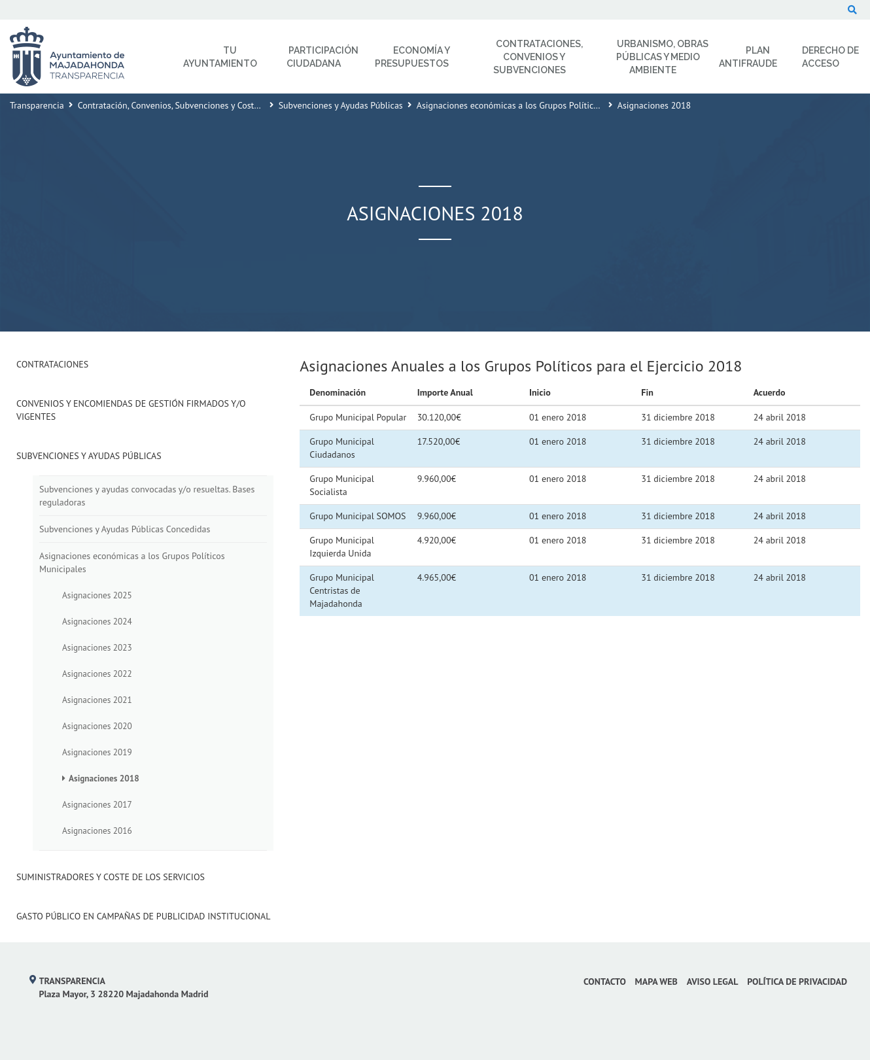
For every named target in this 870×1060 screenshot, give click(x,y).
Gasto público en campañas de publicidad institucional (143, 916)
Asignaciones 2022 (97, 673)
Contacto (604, 981)
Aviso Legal (713, 981)
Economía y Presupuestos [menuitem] (412, 57)
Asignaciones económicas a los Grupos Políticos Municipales (534, 105)
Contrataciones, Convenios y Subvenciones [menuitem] (538, 57)
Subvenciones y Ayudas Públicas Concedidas (124, 529)
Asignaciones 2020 (97, 726)
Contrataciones (52, 364)
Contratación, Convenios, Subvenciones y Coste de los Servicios (200, 105)
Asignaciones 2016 (97, 830)
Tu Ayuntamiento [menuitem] (220, 57)
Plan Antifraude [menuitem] (748, 57)
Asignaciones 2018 (104, 778)
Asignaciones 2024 (97, 621)
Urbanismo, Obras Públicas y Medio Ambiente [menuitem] (662, 57)
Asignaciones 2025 (97, 595)
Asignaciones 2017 (97, 804)
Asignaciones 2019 (97, 752)
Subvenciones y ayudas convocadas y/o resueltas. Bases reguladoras (146, 495)
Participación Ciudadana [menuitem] (322, 57)
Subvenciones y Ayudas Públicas (341, 105)
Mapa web (656, 981)
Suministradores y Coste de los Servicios (110, 877)
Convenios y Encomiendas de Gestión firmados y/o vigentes (131, 410)
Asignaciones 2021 (97, 700)
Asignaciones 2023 (97, 647)
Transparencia (37, 105)
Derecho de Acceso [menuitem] (830, 57)
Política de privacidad (797, 981)
